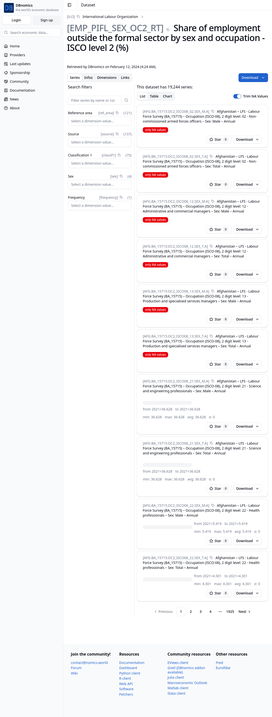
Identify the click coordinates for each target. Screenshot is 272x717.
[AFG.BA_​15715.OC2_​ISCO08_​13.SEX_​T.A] (175, 336)
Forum (76, 667)
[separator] (134, 350)
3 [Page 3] (201, 611)
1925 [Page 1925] (230, 611)
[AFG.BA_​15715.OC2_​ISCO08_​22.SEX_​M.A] (176, 505)
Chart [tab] (167, 96)
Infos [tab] (88, 77)
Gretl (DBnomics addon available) (186, 670)
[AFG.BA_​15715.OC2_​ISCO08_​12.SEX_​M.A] (176, 201)
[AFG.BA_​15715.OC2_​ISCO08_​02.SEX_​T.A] (175, 156)
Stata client (177, 693)
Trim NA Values (255, 96)
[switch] (237, 96)
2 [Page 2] (191, 611)
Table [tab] (154, 96)
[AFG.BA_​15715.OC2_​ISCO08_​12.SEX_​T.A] (175, 246)
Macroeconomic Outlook (187, 682)
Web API (126, 683)
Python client (129, 673)
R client (125, 678)
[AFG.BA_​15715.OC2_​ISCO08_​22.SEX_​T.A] (175, 557)
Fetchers (126, 694)
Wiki (74, 673)
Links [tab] (125, 77)
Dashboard (128, 667)
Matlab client (178, 688)
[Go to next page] (245, 611)
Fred (219, 662)
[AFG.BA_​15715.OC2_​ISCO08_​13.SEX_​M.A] (176, 291)
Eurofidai (223, 667)
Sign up (47, 20)
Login (16, 20)
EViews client (178, 662)
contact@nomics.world (89, 662)
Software (126, 689)
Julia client (176, 677)
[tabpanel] (167, 350)
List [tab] (142, 96)
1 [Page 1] (181, 611)
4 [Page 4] (210, 611)
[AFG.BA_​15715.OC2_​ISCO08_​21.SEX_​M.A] (176, 381)
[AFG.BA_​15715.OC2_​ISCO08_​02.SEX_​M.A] (176, 111)
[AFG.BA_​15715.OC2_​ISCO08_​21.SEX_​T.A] (175, 443)
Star (219, 139)
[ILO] (71, 16)
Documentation (131, 662)
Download (253, 77)
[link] (102, 16)
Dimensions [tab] (106, 77)
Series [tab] (75, 77)
